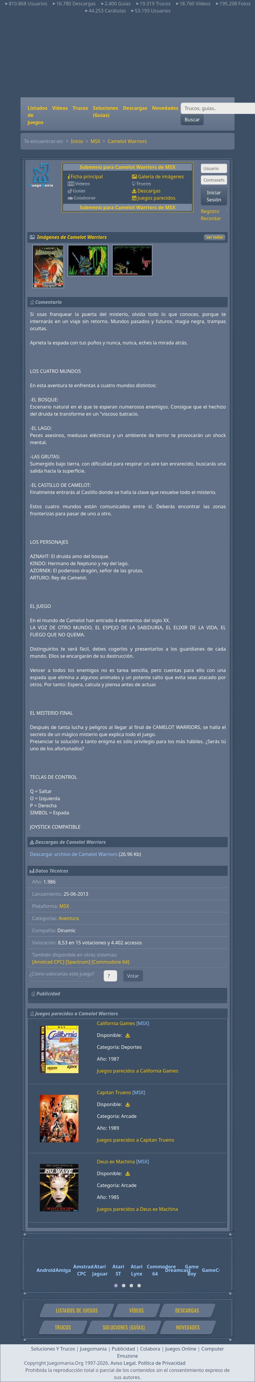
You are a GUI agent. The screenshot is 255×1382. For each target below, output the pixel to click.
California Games (116, 1023)
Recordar (211, 218)
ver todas (214, 237)
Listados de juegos (37, 115)
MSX (95, 141)
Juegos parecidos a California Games (137, 1071)
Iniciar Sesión (214, 196)
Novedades (165, 108)
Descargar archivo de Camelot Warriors (74, 854)
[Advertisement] (127, 55)
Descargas (135, 108)
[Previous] (31, 1261)
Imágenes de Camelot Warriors (72, 237)
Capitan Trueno (114, 1092)
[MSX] (142, 1023)
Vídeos (60, 108)
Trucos (80, 108)
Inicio (77, 141)
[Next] (224, 1261)
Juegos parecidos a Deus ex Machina (137, 1209)
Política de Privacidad (161, 1363)
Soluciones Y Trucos (53, 1349)
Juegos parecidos (156, 198)
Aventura (69, 918)
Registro (210, 211)
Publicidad (123, 1349)
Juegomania (93, 1349)
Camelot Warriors (127, 141)
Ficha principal (87, 176)
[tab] (116, 1285)
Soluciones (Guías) (105, 111)
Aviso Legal (123, 1363)
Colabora (150, 1349)
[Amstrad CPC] (48, 962)
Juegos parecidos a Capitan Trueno (135, 1140)
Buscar (192, 119)
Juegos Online (180, 1349)
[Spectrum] (78, 962)
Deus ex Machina (116, 1161)
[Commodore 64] (110, 962)
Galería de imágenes (161, 176)
